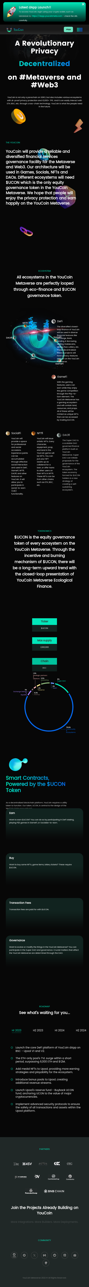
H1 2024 (59, 1030)
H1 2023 (16, 1030)
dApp (68, 29)
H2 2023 (38, 1030)
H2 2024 (81, 1030)
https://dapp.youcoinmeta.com (47, 16)
